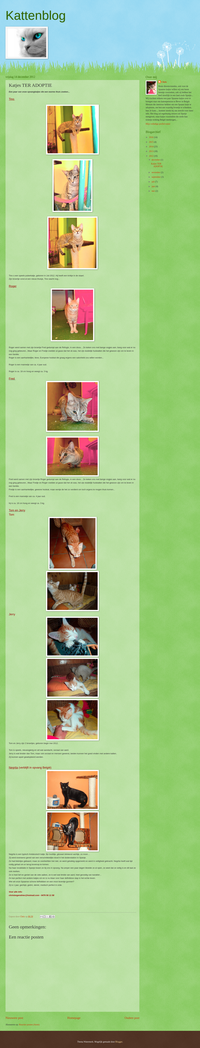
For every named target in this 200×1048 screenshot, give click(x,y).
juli (153, 182)
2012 (151, 156)
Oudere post (132, 1017)
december (156, 160)
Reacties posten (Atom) (29, 1024)
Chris (164, 82)
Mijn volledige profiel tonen (158, 124)
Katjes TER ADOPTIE (157, 165)
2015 (151, 142)
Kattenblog (36, 15)
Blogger (118, 1042)
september (156, 177)
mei (153, 191)
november (156, 172)
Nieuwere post (14, 1017)
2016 (151, 137)
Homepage (73, 1017)
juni (154, 186)
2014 (151, 146)
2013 (151, 151)
